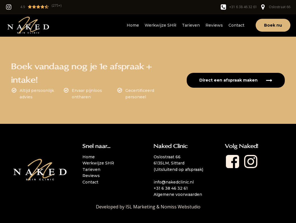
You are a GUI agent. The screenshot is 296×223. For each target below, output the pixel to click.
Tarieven (191, 25)
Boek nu (273, 25)
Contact (236, 25)
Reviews (214, 25)
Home (133, 25)
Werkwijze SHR (160, 25)
